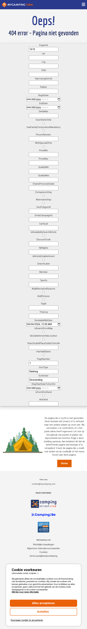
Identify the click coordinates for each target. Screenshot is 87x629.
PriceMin (43, 150)
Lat (43, 53)
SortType (43, 367)
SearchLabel (43, 263)
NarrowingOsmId (43, 78)
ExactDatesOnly (43, 120)
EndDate (43, 103)
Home (64, 463)
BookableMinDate (43, 320)
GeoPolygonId (43, 207)
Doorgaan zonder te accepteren (27, 620)
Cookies (43, 552)
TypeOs (43, 280)
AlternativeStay (43, 199)
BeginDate (43, 95)
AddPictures (43, 296)
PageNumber (43, 359)
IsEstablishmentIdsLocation (43, 336)
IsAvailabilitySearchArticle (43, 232)
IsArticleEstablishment (43, 256)
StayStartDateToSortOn (43, 384)
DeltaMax (43, 111)
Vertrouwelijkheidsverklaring (43, 556)
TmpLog (43, 312)
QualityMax (43, 175)
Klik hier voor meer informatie (25, 592)
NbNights (43, 248)
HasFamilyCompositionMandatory (43, 127)
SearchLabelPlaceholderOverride (43, 343)
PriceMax (43, 159)
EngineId (43, 45)
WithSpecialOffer (43, 143)
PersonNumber (43, 134)
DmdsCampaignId (43, 215)
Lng (43, 62)
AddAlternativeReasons (43, 288)
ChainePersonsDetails (43, 184)
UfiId (43, 70)
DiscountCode (44, 239)
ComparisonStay (43, 192)
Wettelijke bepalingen (43, 544)
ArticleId (43, 399)
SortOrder (43, 375)
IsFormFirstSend (43, 392)
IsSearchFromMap (43, 328)
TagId (43, 303)
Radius (43, 87)
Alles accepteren (43, 603)
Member (43, 272)
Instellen (43, 611)
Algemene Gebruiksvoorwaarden (43, 548)
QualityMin (43, 167)
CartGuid (43, 224)
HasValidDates (43, 351)
